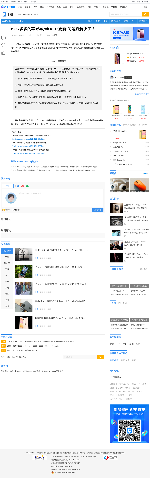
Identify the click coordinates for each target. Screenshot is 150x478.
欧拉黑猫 (142, 384)
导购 (12, 170)
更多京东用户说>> (142, 94)
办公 (7, 306)
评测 (126, 21)
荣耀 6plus (11, 357)
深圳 (131, 344)
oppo (44, 342)
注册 (138, 2)
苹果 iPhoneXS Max (135, 54)
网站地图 (104, 453)
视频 (25, 2)
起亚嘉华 (119, 388)
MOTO (21, 342)
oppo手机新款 (57, 371)
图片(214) (115, 21)
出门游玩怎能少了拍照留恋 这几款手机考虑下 (32, 170)
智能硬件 (124, 7)
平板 (35, 7)
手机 (20, 7)
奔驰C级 (113, 392)
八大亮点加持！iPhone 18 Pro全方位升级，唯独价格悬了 (136, 255)
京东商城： (135, 61)
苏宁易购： (135, 57)
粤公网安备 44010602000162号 (63, 472)
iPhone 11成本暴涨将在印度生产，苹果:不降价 (60, 267)
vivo (51, 342)
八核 (12, 350)
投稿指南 (68, 453)
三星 (12, 342)
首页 (19, 14)
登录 (133, 2)
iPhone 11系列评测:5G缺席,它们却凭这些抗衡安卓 (78, 167)
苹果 (8, 342)
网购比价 (143, 21)
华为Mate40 (46, 371)
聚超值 (20, 2)
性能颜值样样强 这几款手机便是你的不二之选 (77, 170)
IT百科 (114, 7)
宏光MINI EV (124, 384)
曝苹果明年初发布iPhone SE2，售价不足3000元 (60, 318)
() (5, 51)
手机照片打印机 (7, 371)
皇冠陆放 (136, 388)
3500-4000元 (44, 346)
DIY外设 (50, 7)
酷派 (48, 342)
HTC (16, 342)
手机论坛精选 (116, 269)
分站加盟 (90, 453)
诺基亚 (30, 342)
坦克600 (131, 392)
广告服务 (54, 453)
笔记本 (27, 7)
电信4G (34, 350)
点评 (134, 21)
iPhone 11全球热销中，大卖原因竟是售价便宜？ (61, 284)
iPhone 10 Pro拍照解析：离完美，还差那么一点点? (34, 167)
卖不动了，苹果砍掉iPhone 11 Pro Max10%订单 (60, 301)
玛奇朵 (127, 388)
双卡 (16, 350)
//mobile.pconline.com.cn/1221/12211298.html (28, 146)
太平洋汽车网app (116, 399)
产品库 (13, 2)
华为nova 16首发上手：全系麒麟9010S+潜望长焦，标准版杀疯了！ (136, 231)
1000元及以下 (12, 346)
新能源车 (129, 399)
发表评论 (97, 210)
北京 (112, 344)
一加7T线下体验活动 (139, 294)
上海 (118, 344)
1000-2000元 (23, 346)
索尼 (26, 342)
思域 (112, 395)
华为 (65, 342)
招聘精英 (97, 453)
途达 (112, 388)
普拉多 (134, 384)
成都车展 (113, 384)
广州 (125, 344)
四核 (8, 350)
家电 (59, 7)
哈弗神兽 (122, 392)
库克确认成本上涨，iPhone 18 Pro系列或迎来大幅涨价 (135, 243)
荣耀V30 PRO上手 (138, 291)
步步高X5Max (20, 357)
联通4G (28, 350)
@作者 (17, 210)
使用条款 (75, 453)
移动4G (21, 350)
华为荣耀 (70, 342)
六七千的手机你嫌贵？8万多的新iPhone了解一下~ (62, 250)
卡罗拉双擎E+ (121, 395)
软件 (72, 7)
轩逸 (130, 395)
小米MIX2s (27, 371)
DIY (7, 275)
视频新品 (81, 7)
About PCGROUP (29, 453)
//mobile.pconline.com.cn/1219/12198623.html (28, 153)
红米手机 (36, 371)
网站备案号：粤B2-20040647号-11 (62, 466)
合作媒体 (61, 453)
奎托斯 (55, 35)
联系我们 (82, 453)
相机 (42, 7)
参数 (98, 21)
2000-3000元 (34, 346)
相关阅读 (7, 251)
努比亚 (56, 342)
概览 (90, 21)
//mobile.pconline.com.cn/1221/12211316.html (28, 139)
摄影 (7, 281)
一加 (61, 342)
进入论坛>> (144, 269)
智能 (7, 294)
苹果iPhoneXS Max (12, 21)
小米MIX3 (18, 371)
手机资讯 (30, 14)
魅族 (39, 342)
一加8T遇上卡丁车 (118, 291)
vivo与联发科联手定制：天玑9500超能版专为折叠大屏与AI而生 (136, 219)
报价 (106, 21)
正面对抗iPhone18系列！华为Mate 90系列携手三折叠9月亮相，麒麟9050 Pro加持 (135, 207)
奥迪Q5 (139, 392)
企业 (65, 7)
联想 (35, 342)
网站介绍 (40, 453)
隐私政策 (47, 453)
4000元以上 (54, 346)
